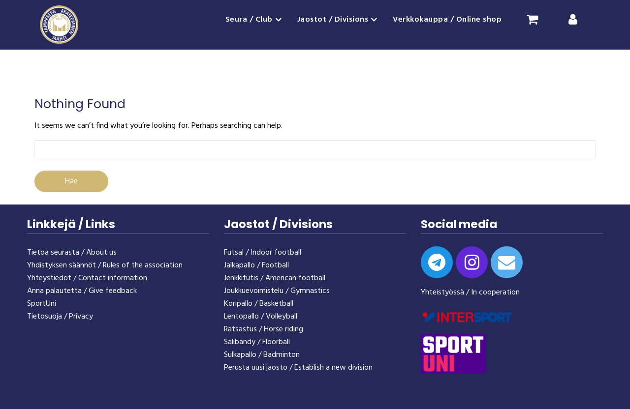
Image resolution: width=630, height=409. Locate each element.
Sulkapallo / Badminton (262, 355)
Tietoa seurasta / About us (72, 252)
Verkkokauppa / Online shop (447, 19)
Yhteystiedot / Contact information (87, 278)
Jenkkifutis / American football (274, 278)
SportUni (41, 303)
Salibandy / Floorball (257, 342)
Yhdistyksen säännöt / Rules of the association (105, 265)
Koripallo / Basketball (258, 303)
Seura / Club (249, 19)
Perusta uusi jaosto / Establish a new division (298, 367)
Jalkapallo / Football (256, 265)
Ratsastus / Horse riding (263, 329)
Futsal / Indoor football (262, 252)
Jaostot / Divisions (333, 19)
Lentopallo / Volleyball (260, 316)
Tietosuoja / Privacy (60, 316)
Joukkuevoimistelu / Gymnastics (277, 291)
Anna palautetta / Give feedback (82, 291)
